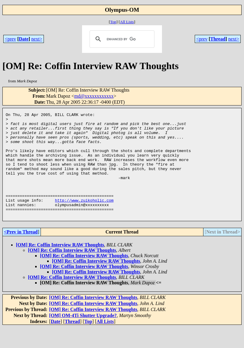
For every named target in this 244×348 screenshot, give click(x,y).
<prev (10, 38)
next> (36, 38)
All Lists (127, 22)
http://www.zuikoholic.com (84, 218)
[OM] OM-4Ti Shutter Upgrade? (83, 336)
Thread (217, 38)
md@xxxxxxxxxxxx (94, 96)
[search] (121, 39)
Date (24, 38)
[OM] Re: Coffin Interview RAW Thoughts (60, 265)
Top (113, 22)
